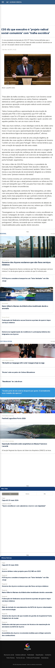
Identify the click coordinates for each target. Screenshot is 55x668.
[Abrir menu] (2, 2)
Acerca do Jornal (9, 655)
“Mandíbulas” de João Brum (12, 381)
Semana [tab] (27, 494)
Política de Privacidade (33, 658)
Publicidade (30, 655)
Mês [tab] (45, 494)
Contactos (48, 655)
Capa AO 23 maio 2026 (10, 500)
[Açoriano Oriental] (27, 650)
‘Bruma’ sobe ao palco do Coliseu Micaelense (18, 372)
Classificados (39, 655)
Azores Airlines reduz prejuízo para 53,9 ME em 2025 (21, 571)
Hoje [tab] (10, 494)
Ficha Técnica (10, 658)
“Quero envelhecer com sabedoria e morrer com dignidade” (24, 506)
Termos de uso (20, 658)
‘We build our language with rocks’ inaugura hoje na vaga (23, 363)
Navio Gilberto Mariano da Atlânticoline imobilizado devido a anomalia (27, 592)
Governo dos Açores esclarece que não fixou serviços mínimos (25, 586)
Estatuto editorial (21, 655)
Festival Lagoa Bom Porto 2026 (14, 418)
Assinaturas (44, 658)
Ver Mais (53, 233)
